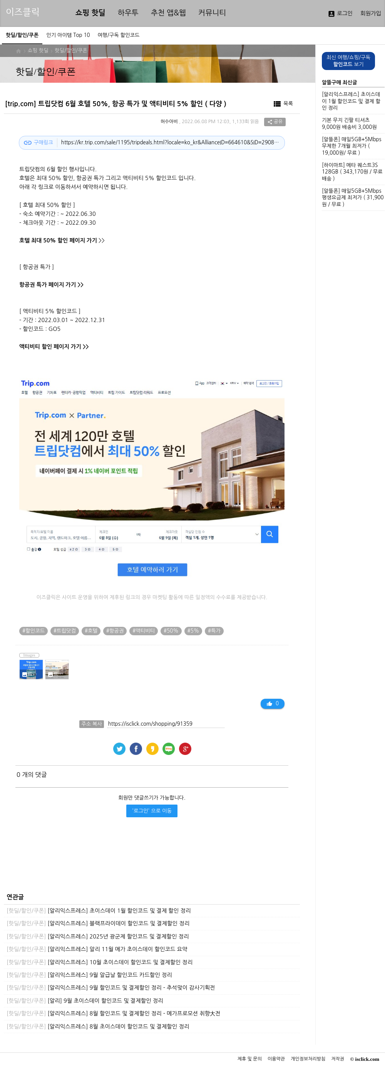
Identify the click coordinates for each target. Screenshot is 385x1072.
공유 (275, 122)
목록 (283, 104)
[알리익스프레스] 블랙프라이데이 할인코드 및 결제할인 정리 (98, 923)
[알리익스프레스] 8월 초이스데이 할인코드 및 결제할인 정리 (98, 1026)
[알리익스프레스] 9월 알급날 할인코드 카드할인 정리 (89, 975)
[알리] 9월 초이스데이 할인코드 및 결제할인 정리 (85, 1001)
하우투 (128, 13)
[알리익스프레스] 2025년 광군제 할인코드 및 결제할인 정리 (98, 936)
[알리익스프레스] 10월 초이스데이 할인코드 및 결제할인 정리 (99, 962)
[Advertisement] (150, 861)
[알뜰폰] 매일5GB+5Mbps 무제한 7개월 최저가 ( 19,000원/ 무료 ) (351, 146)
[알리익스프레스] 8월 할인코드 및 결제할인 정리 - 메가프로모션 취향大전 (114, 1013)
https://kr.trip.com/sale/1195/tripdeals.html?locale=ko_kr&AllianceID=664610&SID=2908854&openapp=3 (170, 142)
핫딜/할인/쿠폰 (71, 50)
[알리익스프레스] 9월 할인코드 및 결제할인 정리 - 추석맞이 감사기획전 (111, 987)
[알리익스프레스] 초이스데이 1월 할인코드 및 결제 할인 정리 (99, 910)
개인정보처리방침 (308, 1059)
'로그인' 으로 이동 (152, 810)
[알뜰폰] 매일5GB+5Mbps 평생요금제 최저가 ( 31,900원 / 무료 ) (353, 198)
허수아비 (169, 122)
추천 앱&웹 (168, 13)
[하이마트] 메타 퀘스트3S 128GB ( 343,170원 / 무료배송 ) (352, 172)
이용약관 (276, 1059)
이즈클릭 (23, 12)
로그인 (340, 14)
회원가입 (370, 13)
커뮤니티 (212, 13)
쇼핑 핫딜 (90, 13)
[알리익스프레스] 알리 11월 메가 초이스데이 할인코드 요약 (97, 949)
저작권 (337, 1059)
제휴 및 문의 (250, 1059)
